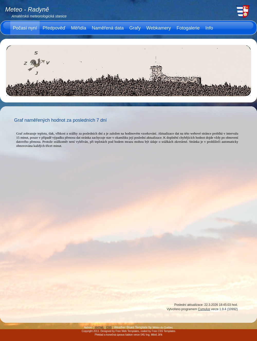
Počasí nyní (25, 28)
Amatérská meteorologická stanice (39, 16)
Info (209, 28)
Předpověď (54, 28)
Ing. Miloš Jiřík (154, 334)
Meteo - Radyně (27, 9)
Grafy (135, 28)
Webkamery (158, 28)
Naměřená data (108, 28)
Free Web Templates (127, 331)
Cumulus (204, 309)
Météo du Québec (162, 327)
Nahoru (88, 327)
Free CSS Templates (163, 331)
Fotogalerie (188, 28)
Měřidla (78, 28)
